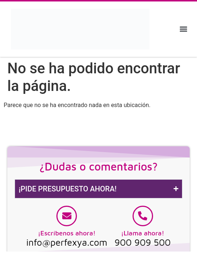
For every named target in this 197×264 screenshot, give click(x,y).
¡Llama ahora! (142, 233)
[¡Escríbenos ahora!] (66, 216)
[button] (184, 29)
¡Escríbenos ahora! (67, 233)
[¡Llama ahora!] (143, 216)
